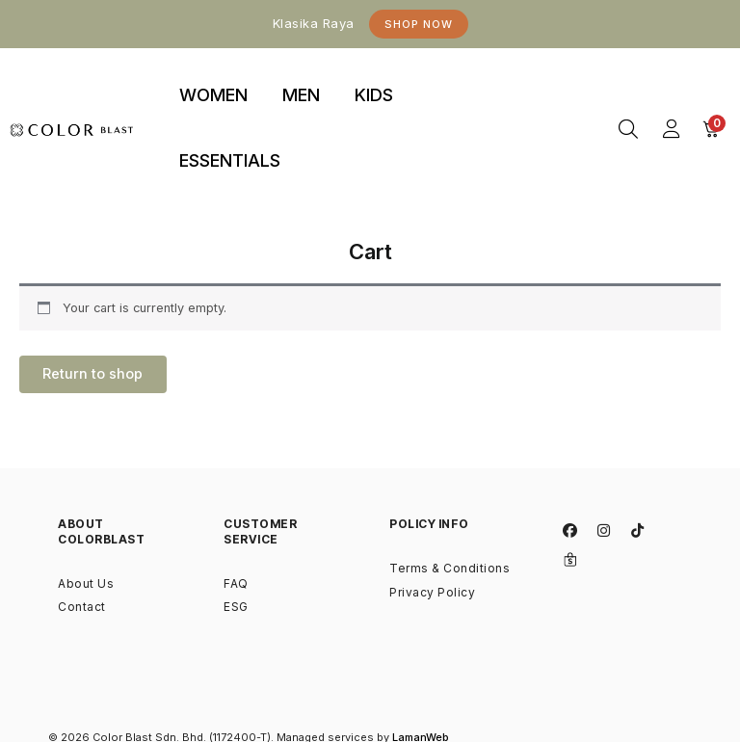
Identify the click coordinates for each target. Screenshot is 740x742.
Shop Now (418, 24)
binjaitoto (542, 73)
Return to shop (96, 375)
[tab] (213, 96)
